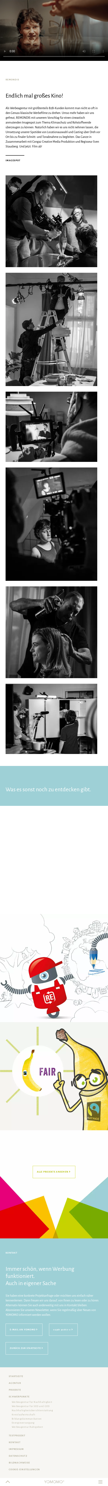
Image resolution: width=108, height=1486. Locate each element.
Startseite (16, 1376)
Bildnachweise (19, 1462)
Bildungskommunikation (27, 1419)
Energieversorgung (23, 1423)
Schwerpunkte (19, 1396)
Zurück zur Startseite (25, 1348)
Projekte (15, 1390)
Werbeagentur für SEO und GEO (31, 1406)
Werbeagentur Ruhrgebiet (27, 1427)
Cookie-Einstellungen (24, 1469)
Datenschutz (18, 1456)
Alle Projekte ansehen (52, 1172)
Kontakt (15, 1442)
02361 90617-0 (62, 1329)
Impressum (16, 1449)
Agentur (15, 1383)
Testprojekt (17, 1435)
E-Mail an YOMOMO (22, 1329)
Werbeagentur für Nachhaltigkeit (32, 1402)
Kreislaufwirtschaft (23, 1414)
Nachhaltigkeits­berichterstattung (32, 1410)
